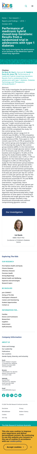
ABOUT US (6, 342)
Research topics (7, 283)
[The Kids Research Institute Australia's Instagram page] (7, 395)
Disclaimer (5, 408)
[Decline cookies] (31, 447)
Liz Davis (18, 235)
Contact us (5, 305)
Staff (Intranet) (7, 327)
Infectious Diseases (8, 271)
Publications (6, 351)
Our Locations (6, 354)
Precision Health (7, 273)
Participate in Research (9, 297)
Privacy (21, 408)
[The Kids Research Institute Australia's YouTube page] (15, 395)
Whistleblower (6, 411)
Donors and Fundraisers (10, 317)
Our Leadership (7, 349)
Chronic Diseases (7, 268)
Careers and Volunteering (10, 300)
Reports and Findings (10, 21)
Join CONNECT (6, 292)
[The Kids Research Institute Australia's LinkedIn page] (20, 395)
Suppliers (5, 322)
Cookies (4, 414)
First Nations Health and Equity (12, 266)
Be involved (7, 288)
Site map (4, 417)
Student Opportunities (9, 302)
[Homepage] (7, 6)
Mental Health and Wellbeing (11, 278)
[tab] (17, 236)
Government (6, 324)
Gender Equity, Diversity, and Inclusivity (15, 356)
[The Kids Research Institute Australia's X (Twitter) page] (11, 395)
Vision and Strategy (8, 346)
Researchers (6, 319)
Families (4, 314)
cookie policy (15, 441)
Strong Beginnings (8, 276)
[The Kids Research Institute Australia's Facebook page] (3, 395)
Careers (21, 414)
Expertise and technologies (11, 281)
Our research (14, 18)
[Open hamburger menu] (32, 6)
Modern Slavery (23, 411)
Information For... (10, 310)
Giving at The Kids (8, 295)
